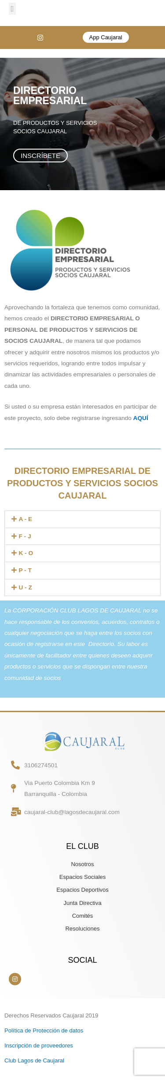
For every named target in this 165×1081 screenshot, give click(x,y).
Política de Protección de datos (43, 1030)
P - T (24, 570)
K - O (25, 553)
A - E (25, 519)
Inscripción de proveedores (38, 1045)
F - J (24, 536)
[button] (12, 9)
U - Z (25, 587)
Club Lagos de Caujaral (34, 1060)
